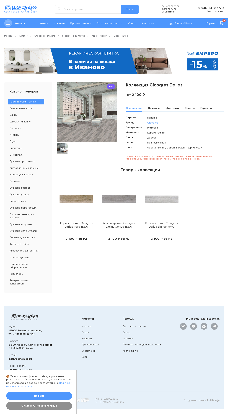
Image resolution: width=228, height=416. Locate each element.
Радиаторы (16, 273)
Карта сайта (130, 350)
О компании (89, 350)
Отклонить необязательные (39, 405)
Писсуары (16, 148)
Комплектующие (19, 257)
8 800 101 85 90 (211, 8)
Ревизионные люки (21, 108)
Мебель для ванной (21, 174)
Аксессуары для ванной (24, 250)
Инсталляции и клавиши (24, 167)
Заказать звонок (215, 11)
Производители (80, 23)
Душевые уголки (19, 194)
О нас (132, 23)
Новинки (59, 23)
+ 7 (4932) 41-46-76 (21, 348)
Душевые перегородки (23, 207)
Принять (39, 395)
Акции (44, 23)
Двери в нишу (18, 201)
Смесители (16, 154)
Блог (84, 356)
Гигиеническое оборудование (19, 266)
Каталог (87, 326)
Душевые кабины (20, 187)
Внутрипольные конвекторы (19, 282)
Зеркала (15, 181)
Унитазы (14, 134)
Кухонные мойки (19, 244)
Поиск (129, 9)
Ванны (13, 114)
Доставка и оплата (110, 23)
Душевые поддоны (21, 224)
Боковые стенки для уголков (22, 216)
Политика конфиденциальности (142, 344)
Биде (12, 141)
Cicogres (152, 122)
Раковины (15, 128)
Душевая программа (22, 161)
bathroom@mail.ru (20, 358)
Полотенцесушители (22, 237)
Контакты (148, 23)
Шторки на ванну (20, 121)
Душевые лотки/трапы (23, 230)
